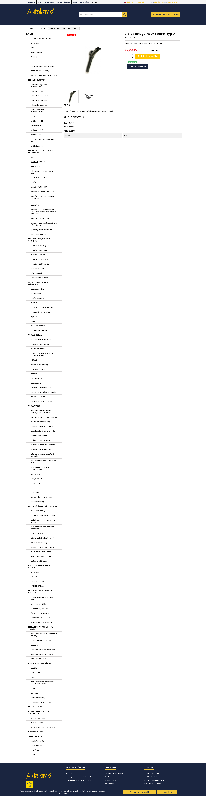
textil (33, 755)
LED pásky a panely (39, 105)
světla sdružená (37, 125)
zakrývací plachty (38, 397)
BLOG (75, 2)
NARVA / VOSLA (37, 52)
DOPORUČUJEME (63, 2)
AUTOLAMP (35, 43)
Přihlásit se (159, 2)
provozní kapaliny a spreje (42, 307)
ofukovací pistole (38, 369)
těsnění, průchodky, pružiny (42, 547)
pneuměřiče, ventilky (39, 435)
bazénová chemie (39, 330)
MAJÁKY (34, 157)
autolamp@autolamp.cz (154, 780)
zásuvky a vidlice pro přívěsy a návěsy (44, 634)
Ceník (94, 2)
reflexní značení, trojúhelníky (43, 445)
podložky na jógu (38, 741)
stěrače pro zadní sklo (40, 218)
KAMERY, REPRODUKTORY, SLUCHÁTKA (39, 712)
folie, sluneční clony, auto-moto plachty (42, 468)
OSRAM (34, 48)
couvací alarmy (37, 501)
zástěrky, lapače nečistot (41, 449)
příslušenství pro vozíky (41, 640)
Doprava (69, 773)
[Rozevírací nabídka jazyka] (130, 2)
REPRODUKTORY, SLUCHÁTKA (43, 727)
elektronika (35, 672)
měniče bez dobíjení (40, 245)
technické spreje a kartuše (42, 312)
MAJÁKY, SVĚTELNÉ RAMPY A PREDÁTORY (40, 151)
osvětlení (35, 668)
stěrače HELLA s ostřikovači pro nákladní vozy (44, 224)
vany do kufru (36, 478)
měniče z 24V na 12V (39, 254)
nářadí (34, 360)
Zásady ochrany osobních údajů (79, 777)
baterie (34, 374)
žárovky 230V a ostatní (40, 613)
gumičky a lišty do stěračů (42, 229)
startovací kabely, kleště (41, 422)
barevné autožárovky (40, 71)
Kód (126, 38)
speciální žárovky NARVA (41, 622)
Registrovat (173, 2)
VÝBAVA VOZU (34, 406)
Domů (29, 34)
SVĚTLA (31, 116)
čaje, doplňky (36, 745)
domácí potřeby (38, 697)
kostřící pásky (37, 533)
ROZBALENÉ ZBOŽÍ (35, 732)
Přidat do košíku (147, 56)
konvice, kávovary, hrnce (41, 497)
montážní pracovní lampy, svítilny (42, 598)
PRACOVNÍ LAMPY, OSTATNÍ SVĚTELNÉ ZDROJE (40, 591)
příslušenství (36, 273)
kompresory (36, 488)
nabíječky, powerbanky (41, 702)
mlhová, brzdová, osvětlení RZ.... (42, 140)
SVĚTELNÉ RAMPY (38, 162)
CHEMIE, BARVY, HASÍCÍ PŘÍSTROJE (38, 283)
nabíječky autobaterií (40, 344)
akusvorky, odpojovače (41, 552)
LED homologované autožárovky (39, 85)
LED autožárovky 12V (39, 91)
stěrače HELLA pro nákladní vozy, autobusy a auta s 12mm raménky (43, 211)
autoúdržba (36, 293)
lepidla (34, 316)
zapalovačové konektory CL (43, 431)
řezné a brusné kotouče (41, 387)
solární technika (38, 268)
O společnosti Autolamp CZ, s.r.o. (80, 780)
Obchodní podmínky (114, 773)
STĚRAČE (32, 182)
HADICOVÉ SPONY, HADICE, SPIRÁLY (40, 566)
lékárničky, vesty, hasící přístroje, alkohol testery (41, 411)
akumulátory (36, 378)
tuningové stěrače (38, 234)
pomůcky (35, 750)
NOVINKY (31, 2)
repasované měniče (39, 277)
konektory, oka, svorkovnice (43, 515)
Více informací (62, 793)
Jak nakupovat (111, 780)
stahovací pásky (38, 511)
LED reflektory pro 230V (40, 618)
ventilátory (35, 474)
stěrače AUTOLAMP (39, 187)
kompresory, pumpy (39, 364)
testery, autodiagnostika (41, 339)
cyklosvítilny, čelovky (39, 608)
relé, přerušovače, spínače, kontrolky (43, 527)
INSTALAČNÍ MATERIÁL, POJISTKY (42, 506)
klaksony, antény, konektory (42, 426)
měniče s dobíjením (39, 250)
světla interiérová (38, 146)
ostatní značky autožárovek (42, 66)
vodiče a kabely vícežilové (42, 654)
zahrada (34, 693)
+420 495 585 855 (152, 777)
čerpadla (35, 492)
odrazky (34, 645)
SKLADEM (68, 126)
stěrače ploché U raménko (42, 191)
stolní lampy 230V (38, 604)
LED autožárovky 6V (39, 100)
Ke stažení (84, 2)
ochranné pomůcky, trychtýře (43, 392)
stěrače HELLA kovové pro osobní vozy (42, 204)
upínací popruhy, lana (40, 440)
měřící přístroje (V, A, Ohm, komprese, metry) (42, 354)
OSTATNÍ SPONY (37, 581)
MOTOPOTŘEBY (35, 707)
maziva (34, 303)
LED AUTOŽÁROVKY (36, 80)
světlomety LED (37, 121)
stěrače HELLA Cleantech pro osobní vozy (43, 197)
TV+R (33, 677)
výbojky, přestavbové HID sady (44, 75)
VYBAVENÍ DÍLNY (35, 335)
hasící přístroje (37, 298)
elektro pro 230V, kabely (41, 556)
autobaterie (36, 383)
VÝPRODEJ (49, 2)
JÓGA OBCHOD (35, 736)
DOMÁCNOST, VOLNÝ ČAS (39, 663)
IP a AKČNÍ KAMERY (39, 722)
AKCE (40, 2)
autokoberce (36, 483)
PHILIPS (34, 57)
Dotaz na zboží (138, 66)
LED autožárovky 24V (39, 96)
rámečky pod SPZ (38, 659)
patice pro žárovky (39, 561)
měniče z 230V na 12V (40, 264)
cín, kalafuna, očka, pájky (41, 401)
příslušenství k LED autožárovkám (38, 110)
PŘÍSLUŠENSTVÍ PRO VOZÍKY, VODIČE (40, 628)
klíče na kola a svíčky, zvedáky (44, 417)
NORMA (34, 577)
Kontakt (108, 777)
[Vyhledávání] (103, 14)
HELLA (33, 61)
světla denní (36, 134)
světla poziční (37, 130)
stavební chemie (38, 325)
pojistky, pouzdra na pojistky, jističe (43, 521)
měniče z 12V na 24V (39, 259)
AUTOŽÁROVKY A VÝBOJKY (39, 38)
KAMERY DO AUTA (38, 718)
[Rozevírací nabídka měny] (142, 2)
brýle (33, 688)
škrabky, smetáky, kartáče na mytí (43, 461)
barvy (33, 321)
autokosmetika (37, 289)
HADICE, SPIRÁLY (37, 586)
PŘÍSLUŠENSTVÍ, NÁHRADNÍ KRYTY (42, 172)
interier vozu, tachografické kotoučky (42, 455)
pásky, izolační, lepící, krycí (42, 538)
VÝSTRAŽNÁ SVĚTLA (39, 178)
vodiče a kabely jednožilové (43, 649)
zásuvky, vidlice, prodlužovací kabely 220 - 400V (43, 682)
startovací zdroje (38, 348)
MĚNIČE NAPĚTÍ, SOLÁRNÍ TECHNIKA (39, 240)
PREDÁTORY (36, 166)
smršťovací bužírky (39, 542)
